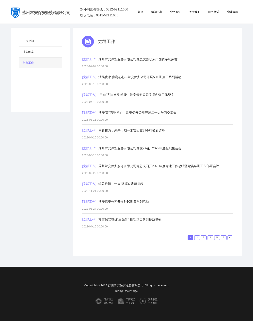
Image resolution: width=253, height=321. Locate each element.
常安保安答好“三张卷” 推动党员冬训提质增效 (129, 219)
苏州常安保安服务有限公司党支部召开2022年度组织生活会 (139, 148)
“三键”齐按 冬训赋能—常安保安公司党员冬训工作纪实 (136, 95)
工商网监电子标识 (130, 301)
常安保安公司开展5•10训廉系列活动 (123, 201)
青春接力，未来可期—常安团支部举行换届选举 (131, 130)
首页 (140, 11)
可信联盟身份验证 (108, 301)
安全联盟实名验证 (153, 301)
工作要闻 (28, 41)
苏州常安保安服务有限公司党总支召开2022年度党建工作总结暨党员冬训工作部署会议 (158, 166)
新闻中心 (156, 11)
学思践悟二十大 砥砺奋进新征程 (120, 184)
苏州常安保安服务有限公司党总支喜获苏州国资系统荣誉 (137, 59)
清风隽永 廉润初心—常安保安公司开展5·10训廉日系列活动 (139, 77)
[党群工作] (89, 59)
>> (229, 237)
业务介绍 (175, 11)
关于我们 (194, 11)
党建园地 (232, 11)
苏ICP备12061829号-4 (126, 291)
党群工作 (28, 62)
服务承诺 (213, 11)
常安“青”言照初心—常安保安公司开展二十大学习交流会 (137, 112)
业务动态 (28, 51)
